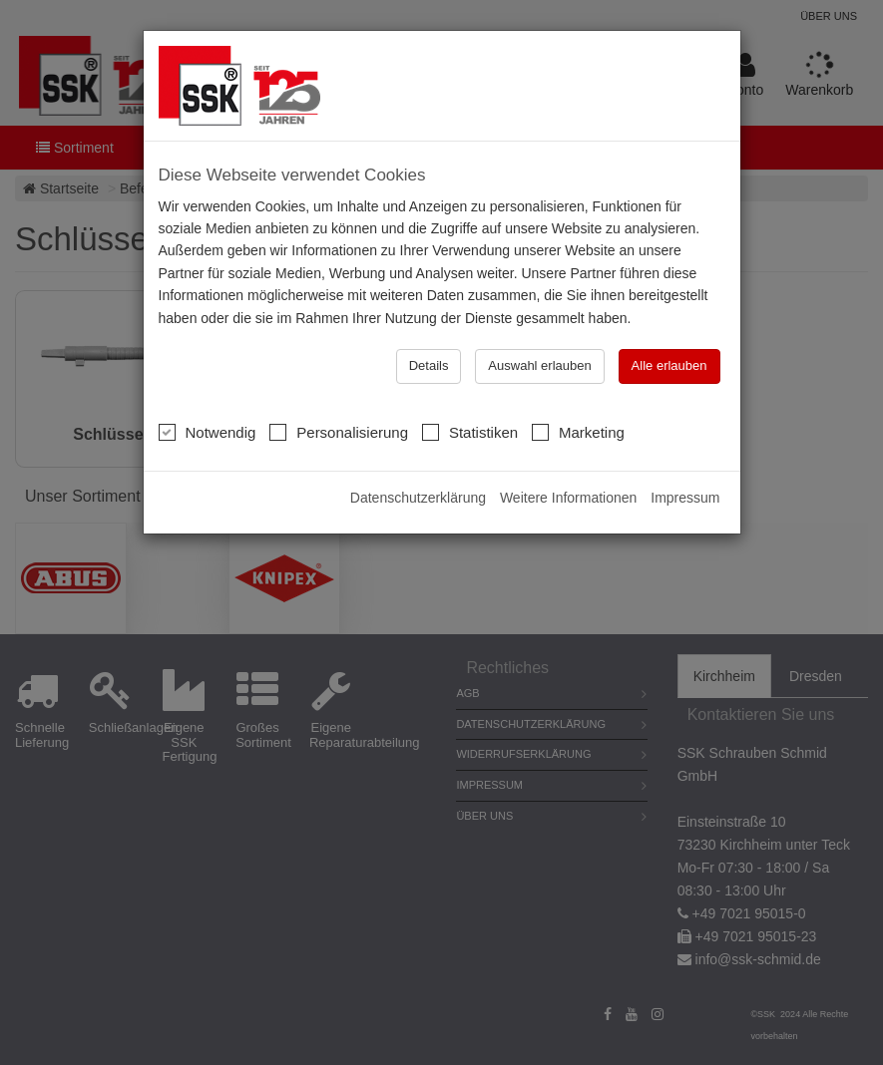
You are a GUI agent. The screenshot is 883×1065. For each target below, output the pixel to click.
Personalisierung (338, 432)
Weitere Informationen (568, 498)
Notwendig (207, 432)
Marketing (578, 432)
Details (429, 365)
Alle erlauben (669, 365)
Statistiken (470, 432)
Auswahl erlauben (539, 365)
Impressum (685, 498)
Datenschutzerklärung (418, 498)
